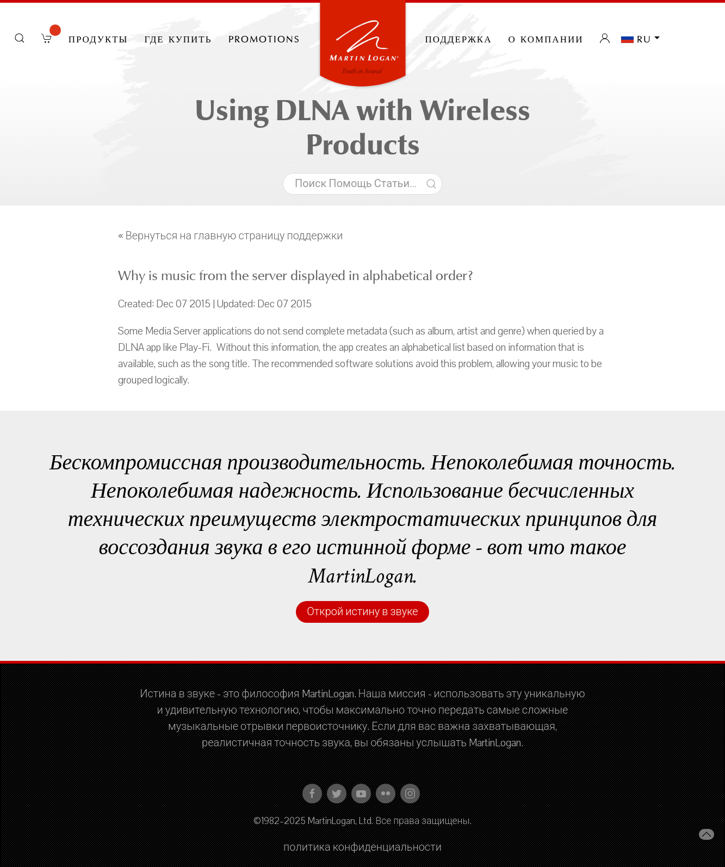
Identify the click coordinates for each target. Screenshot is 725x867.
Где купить (178, 38)
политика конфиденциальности (362, 847)
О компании (546, 38)
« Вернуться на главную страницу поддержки (230, 236)
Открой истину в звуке (362, 612)
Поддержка (458, 38)
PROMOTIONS (264, 38)
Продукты (98, 38)
